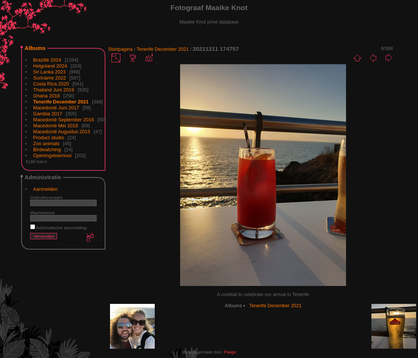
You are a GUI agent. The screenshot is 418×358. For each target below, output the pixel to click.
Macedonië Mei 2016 (55, 125)
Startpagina (120, 49)
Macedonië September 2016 (63, 119)
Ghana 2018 (46, 96)
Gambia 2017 (47, 113)
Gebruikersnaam (46, 197)
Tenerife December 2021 (61, 102)
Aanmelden (45, 189)
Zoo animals (46, 143)
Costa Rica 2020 (51, 84)
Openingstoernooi (52, 155)
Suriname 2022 (49, 78)
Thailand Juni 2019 (53, 90)
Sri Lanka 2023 (49, 72)
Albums (35, 48)
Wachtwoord (42, 212)
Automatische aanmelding (58, 227)
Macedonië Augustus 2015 (61, 131)
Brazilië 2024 (47, 60)
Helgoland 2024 (50, 66)
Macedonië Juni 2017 (56, 107)
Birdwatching (47, 149)
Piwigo (230, 352)
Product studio (48, 137)
